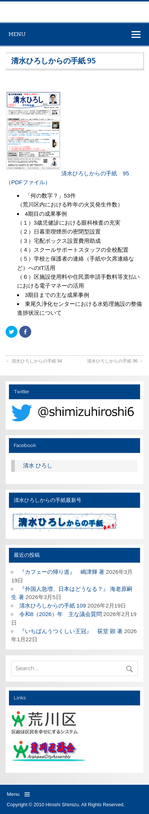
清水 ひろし (37, 465)
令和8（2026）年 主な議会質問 (60, 614)
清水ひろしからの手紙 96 (115, 361)
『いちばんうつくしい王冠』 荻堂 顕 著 (71, 631)
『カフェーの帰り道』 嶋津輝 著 (61, 572)
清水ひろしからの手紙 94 (34, 361)
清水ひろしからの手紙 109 (52, 605)
